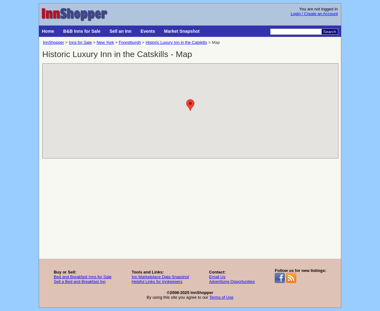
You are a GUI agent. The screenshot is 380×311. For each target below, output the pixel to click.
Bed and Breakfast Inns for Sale (83, 276)
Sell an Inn (120, 31)
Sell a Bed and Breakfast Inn (80, 281)
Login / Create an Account (314, 13)
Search (329, 31)
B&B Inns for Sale (82, 31)
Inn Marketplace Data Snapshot (160, 276)
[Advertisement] (190, 211)
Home (48, 31)
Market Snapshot (182, 31)
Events (148, 31)
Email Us (217, 276)
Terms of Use (221, 297)
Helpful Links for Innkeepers (157, 281)
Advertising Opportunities (232, 281)
